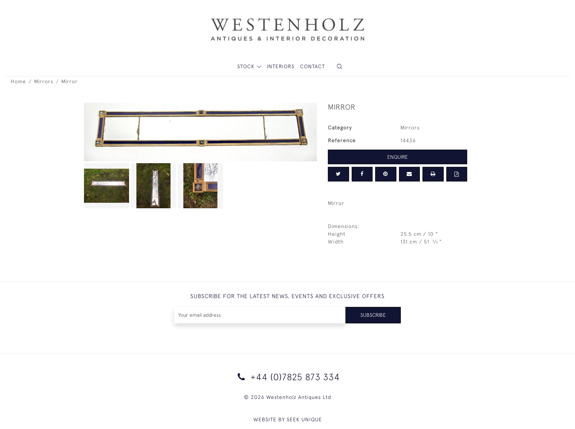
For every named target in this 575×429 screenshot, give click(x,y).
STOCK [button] (246, 66)
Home (18, 81)
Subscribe (373, 315)
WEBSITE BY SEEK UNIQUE (287, 419)
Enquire (397, 157)
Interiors (280, 66)
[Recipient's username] (259, 315)
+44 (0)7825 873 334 (287, 376)
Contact (312, 66)
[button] (339, 66)
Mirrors (43, 81)
